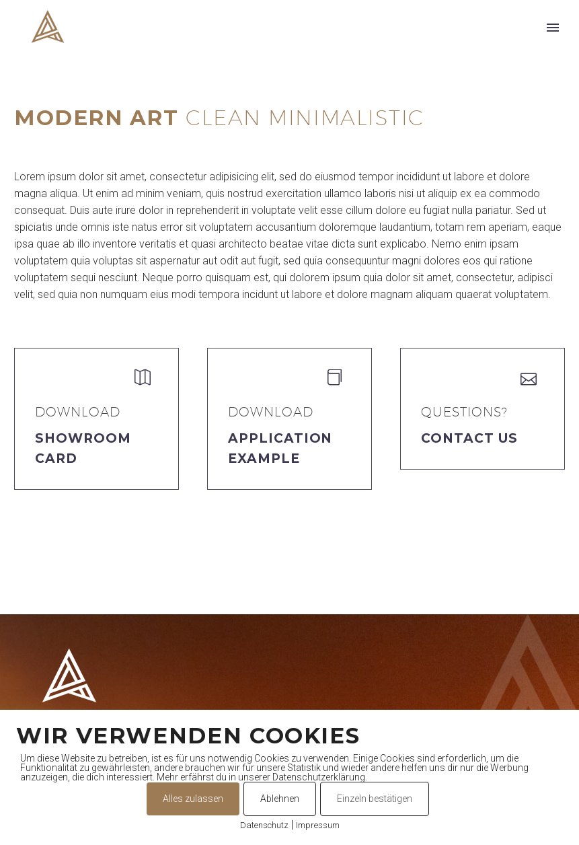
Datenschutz (264, 825)
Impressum (318, 825)
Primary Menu (553, 28)
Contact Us (469, 438)
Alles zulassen (193, 798)
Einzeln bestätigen (374, 798)
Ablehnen (279, 798)
